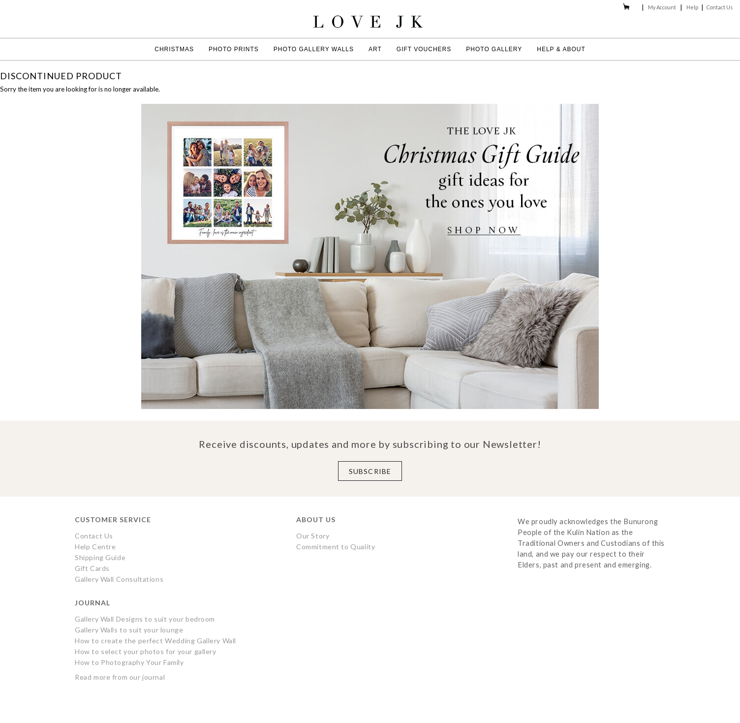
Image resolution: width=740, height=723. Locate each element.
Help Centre (95, 546)
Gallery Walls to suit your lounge (129, 630)
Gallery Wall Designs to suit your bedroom (145, 619)
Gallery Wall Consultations (119, 579)
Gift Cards (92, 568)
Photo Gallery (494, 49)
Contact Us (720, 7)
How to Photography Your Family (129, 662)
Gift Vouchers (424, 49)
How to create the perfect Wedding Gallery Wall (155, 640)
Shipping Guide (100, 557)
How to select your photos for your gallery (145, 651)
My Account (662, 7)
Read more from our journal (120, 677)
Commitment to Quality (335, 546)
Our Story (312, 536)
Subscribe (370, 471)
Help (692, 7)
